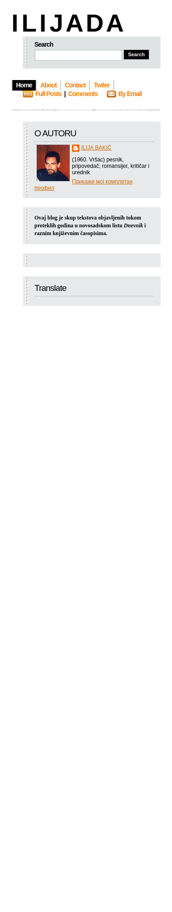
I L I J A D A (66, 23)
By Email (130, 93)
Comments (82, 93)
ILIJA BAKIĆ (96, 148)
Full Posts (48, 93)
